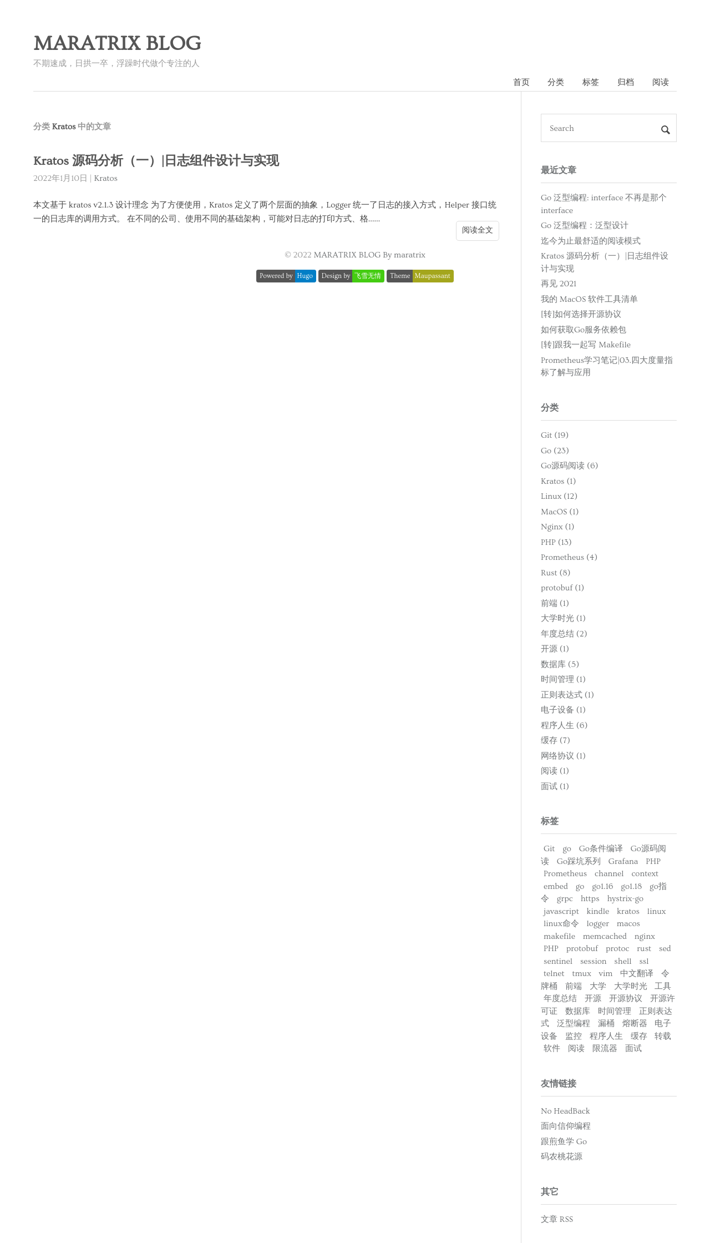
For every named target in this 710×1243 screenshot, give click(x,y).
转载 (663, 1036)
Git (549, 848)
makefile (559, 936)
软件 (552, 1048)
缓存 (639, 1036)
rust (644, 948)
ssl (643, 961)
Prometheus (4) (569, 557)
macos (628, 923)
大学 (598, 986)
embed (556, 886)
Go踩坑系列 (579, 861)
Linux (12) (559, 496)
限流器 (604, 1048)
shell (622, 961)
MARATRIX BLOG (117, 43)
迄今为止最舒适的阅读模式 (591, 241)
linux (656, 911)
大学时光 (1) (563, 618)
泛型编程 (573, 1023)
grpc (565, 898)
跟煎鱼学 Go (564, 1141)
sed (665, 948)
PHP (653, 861)
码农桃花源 (561, 1156)
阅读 (660, 82)
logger (597, 923)
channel (609, 873)
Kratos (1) (558, 481)
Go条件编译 (601, 848)
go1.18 (631, 886)
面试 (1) (555, 786)
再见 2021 (558, 284)
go (566, 848)
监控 (573, 1036)
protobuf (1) (562, 588)
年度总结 (560, 998)
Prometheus (565, 873)
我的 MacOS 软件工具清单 (589, 299)
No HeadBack (565, 1111)
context (644, 873)
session (593, 961)
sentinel (558, 961)
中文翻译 (636, 973)
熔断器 (634, 1023)
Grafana (623, 861)
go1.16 (602, 886)
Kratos (106, 178)
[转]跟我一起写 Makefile (586, 345)
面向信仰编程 (566, 1126)
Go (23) (555, 451)
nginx (645, 936)
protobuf (582, 948)
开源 (593, 998)
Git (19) (555, 435)
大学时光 (630, 986)
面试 (633, 1048)
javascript (561, 911)
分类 (555, 82)
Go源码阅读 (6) (570, 466)
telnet (554, 973)
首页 (521, 82)
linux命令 (561, 923)
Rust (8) (556, 573)
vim (606, 973)
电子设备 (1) (563, 710)
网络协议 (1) (563, 756)
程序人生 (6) (564, 725)
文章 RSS (557, 1219)
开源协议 (625, 998)
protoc (617, 948)
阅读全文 (477, 230)
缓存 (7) (555, 740)
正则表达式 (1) (567, 695)
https (590, 898)
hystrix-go (625, 898)
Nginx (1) (558, 527)
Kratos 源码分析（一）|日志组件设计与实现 (156, 161)
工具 (663, 986)
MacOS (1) (560, 512)
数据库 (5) (560, 664)
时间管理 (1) (563, 679)
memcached (605, 936)
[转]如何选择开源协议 (581, 314)
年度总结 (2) (564, 634)
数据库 (577, 1011)
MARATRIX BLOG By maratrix (369, 255)
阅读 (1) (555, 771)
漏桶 (606, 1023)
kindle (598, 911)
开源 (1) (555, 649)
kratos (628, 911)
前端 (573, 986)
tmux (581, 973)
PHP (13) (556, 542)
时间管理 (614, 1011)
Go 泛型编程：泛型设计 (584, 225)
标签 (590, 82)
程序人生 (606, 1036)
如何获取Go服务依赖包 (583, 330)
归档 (625, 82)
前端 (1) (555, 603)
